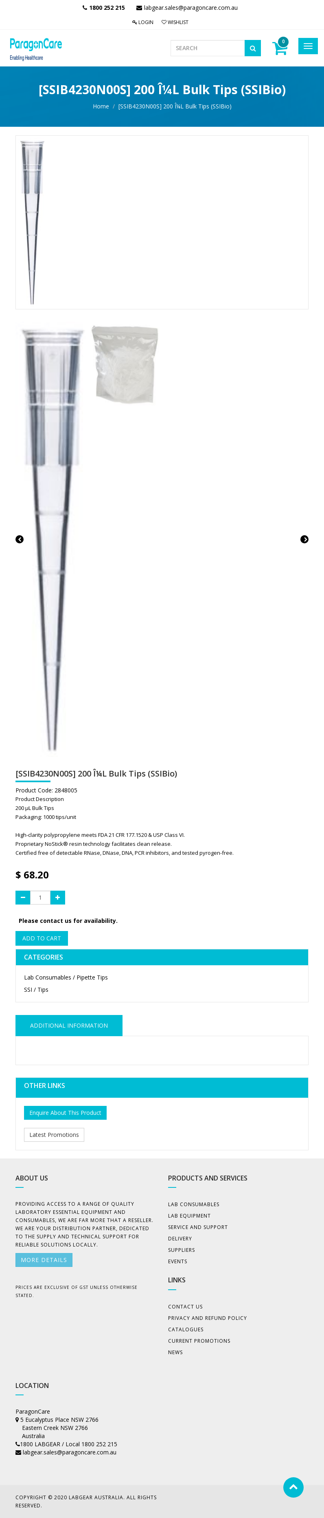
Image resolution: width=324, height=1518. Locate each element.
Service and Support (198, 1227)
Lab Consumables (193, 1204)
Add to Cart (41, 938)
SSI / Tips (36, 989)
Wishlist (175, 22)
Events (177, 1261)
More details (44, 1260)
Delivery (180, 1238)
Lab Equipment (189, 1215)
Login (142, 22)
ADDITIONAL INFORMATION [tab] (69, 1025)
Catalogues (186, 1329)
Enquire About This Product (65, 1112)
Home (101, 106)
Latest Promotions (54, 1134)
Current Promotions (199, 1340)
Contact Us (185, 1306)
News (175, 1352)
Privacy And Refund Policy (207, 1318)
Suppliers (181, 1250)
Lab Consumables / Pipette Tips (66, 977)
